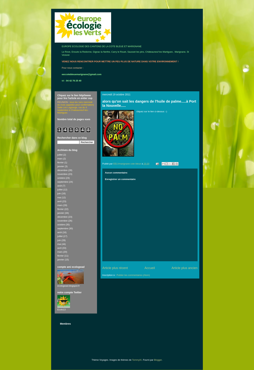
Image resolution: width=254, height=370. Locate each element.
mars (59, 158)
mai (59, 197)
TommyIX (137, 360)
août (59, 185)
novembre (62, 174)
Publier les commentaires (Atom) (133, 275)
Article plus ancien (184, 268)
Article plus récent (115, 268)
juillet (60, 154)
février (60, 162)
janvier (60, 166)
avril (59, 201)
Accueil (149, 268)
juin (59, 193)
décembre (62, 170)
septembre (62, 182)
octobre (61, 178)
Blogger (158, 360)
